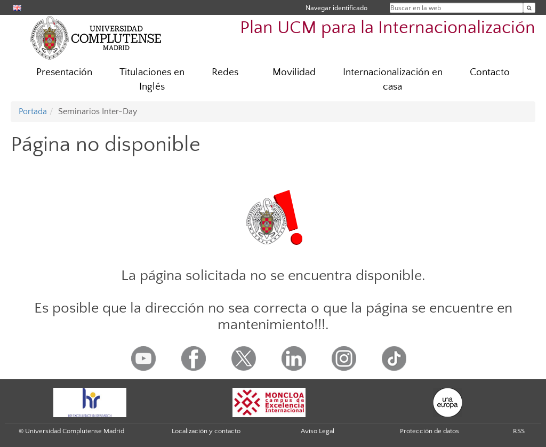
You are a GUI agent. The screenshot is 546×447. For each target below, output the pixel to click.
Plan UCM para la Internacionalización (387, 28)
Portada (33, 111)
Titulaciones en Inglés (151, 79)
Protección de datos (429, 431)
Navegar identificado (336, 7)
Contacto (490, 72)
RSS (519, 431)
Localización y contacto (206, 431)
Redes (225, 72)
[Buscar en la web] (529, 8)
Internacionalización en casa (393, 79)
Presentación (64, 72)
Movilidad (294, 72)
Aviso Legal (317, 431)
